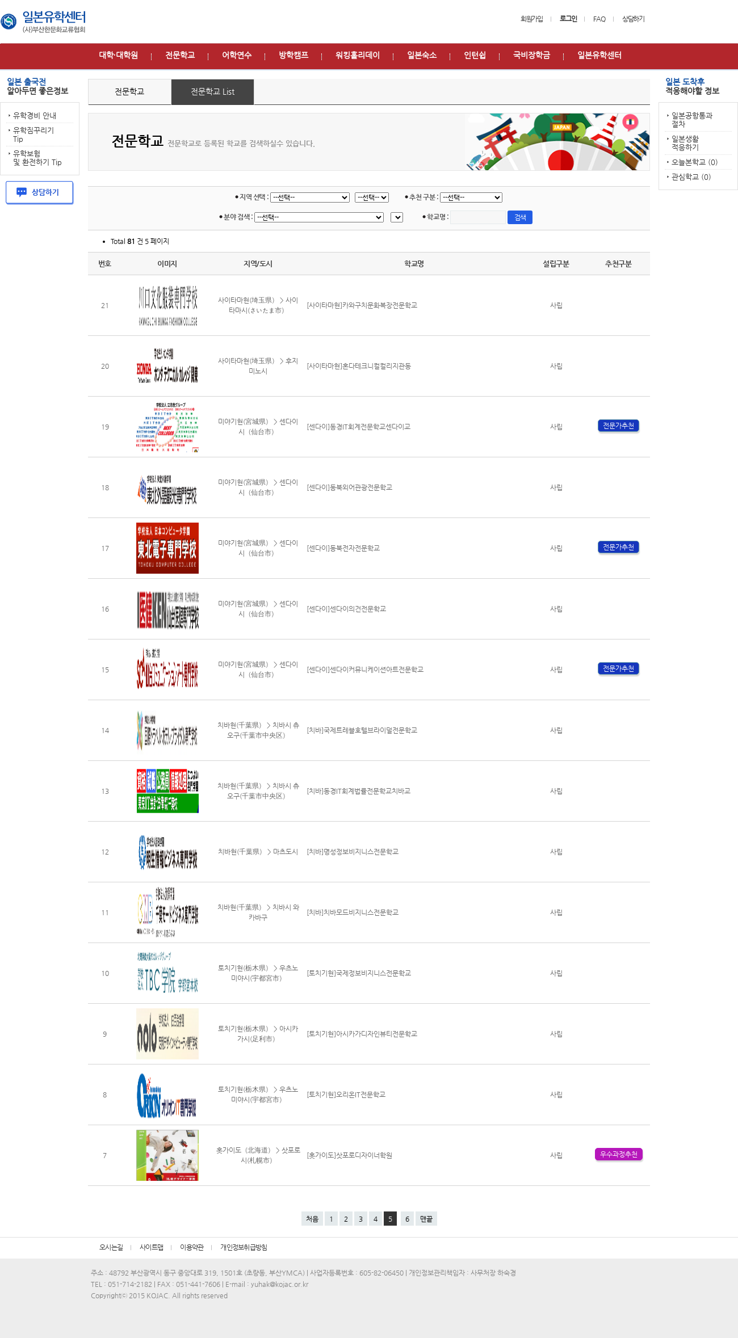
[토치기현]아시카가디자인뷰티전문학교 (362, 1034)
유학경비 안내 (34, 115)
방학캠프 (293, 55)
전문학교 (180, 55)
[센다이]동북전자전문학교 (343, 548)
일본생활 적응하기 (685, 143)
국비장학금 (531, 55)
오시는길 (111, 1247)
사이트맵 (151, 1247)
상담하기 (633, 19)
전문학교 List (212, 91)
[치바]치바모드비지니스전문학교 (353, 912)
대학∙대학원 (118, 55)
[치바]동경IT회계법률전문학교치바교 (358, 791)
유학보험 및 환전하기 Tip (37, 157)
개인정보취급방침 (243, 1247)
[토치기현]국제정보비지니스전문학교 (359, 973)
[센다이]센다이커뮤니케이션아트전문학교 (365, 670)
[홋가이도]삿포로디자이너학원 (349, 1155)
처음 (312, 1219)
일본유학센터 (599, 55)
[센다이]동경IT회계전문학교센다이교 (358, 427)
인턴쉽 (475, 55)
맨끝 (426, 1219)
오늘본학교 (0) (695, 162)
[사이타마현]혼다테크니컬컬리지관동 (359, 366)
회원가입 (532, 19)
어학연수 (236, 55)
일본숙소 (422, 55)
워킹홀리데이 (358, 55)
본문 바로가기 (0, 0)
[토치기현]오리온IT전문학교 (346, 1095)
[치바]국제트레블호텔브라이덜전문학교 (362, 730)
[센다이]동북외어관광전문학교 (349, 487)
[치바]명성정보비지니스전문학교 (353, 852)
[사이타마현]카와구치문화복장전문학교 (362, 305)
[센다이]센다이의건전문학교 (346, 609)
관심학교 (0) (691, 176)
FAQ (599, 19)
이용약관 (191, 1247)
